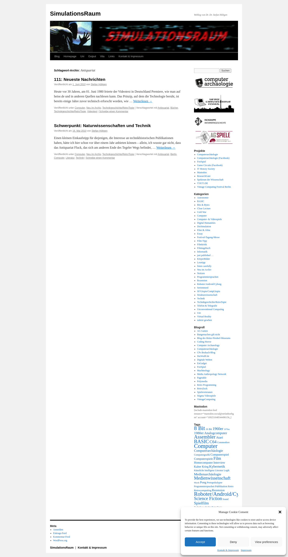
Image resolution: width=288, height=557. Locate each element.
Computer (80, 107)
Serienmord (202, 287)
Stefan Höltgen (99, 84)
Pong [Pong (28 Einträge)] (203, 482)
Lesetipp (201, 262)
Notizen (201, 273)
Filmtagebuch (203, 248)
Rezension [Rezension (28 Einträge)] (218, 490)
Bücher (174, 107)
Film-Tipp (202, 240)
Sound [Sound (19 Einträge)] (226, 499)
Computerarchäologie (207, 154)
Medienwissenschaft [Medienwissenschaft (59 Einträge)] (212, 478)
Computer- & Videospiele (209, 219)
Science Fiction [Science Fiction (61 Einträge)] (208, 498)
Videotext (92, 111)
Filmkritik (202, 244)
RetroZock (202, 388)
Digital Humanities (206, 222)
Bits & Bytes (203, 204)
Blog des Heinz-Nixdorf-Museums (214, 338)
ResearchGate (204, 176)
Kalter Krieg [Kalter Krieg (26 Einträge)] (201, 466)
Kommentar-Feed (61, 536)
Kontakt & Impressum (228, 550)
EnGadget (202, 363)
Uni (82, 56)
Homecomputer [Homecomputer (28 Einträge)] (203, 462)
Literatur (70, 157)
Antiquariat (163, 107)
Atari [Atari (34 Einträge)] (219, 437)
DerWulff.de (203, 356)
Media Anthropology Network (211, 374)
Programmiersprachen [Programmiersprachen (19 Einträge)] (204, 486)
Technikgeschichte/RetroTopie (118, 107)
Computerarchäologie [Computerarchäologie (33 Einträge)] (208, 451)
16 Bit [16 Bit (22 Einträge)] (209, 429)
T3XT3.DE (202, 183)
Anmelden (58, 529)
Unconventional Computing (210, 309)
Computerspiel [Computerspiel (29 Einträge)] (219, 454)
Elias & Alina (203, 230)
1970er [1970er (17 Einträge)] (227, 429)
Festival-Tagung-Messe (208, 237)
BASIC (200, 201)
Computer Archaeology (208, 345)
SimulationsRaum (75, 13)
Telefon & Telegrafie (207, 305)
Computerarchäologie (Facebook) (213, 158)
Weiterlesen (142, 101)
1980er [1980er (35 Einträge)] (199, 433)
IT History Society (206, 168)
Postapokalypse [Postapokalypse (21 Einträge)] (214, 482)
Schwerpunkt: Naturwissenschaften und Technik (102, 125)
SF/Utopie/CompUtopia (208, 291)
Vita (102, 56)
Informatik (202, 251)
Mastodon (202, 172)
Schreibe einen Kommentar (113, 111)
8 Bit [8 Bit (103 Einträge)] (199, 428)
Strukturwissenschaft (207, 295)
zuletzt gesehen (204, 320)
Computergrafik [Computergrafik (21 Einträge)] (202, 454)
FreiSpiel (201, 161)
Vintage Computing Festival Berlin (214, 186)
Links (111, 56)
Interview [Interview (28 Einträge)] (219, 462)
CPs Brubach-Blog (206, 352)
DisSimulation (204, 226)
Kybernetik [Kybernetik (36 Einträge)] (217, 466)
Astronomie (203, 197)
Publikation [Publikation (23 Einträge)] (221, 486)
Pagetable (202, 377)
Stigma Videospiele (206, 395)
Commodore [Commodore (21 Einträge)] (223, 442)
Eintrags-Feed (60, 533)
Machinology (203, 370)
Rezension (202, 280)
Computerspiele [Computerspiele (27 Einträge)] (203, 458)
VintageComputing (206, 399)
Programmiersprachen (207, 276)
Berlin (173, 154)
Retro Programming (206, 385)
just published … (205, 255)
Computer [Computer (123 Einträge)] (205, 446)
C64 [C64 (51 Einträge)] (212, 441)
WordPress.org (60, 540)
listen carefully (204, 266)
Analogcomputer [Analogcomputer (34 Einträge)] (215, 433)
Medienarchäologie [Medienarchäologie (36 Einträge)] (207, 474)
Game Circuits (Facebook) (210, 165)
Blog (57, 56)
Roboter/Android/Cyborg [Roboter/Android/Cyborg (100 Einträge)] (221, 494)
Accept (200, 542)
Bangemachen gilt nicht (208, 334)
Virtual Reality (204, 316)
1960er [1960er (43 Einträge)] (218, 429)
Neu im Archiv (93, 107)
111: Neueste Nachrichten (79, 79)
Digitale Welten (204, 359)
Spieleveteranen (205, 392)
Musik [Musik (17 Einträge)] (196, 483)
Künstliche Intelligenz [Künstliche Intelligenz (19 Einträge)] (204, 470)
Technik (80, 157)
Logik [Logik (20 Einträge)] (227, 470)
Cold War (201, 212)
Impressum (246, 550)
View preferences (266, 542)
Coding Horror (204, 341)
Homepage (70, 56)
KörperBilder (203, 258)
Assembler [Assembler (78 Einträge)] (204, 437)
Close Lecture (204, 208)
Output (92, 56)
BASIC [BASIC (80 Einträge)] (201, 441)
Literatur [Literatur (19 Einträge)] (219, 470)
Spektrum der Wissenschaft (210, 179)
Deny (233, 542)
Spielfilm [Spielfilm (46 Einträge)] (201, 503)
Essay (200, 233)
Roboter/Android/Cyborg (209, 284)
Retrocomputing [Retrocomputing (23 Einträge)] (202, 490)
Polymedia (202, 381)
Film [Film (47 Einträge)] (217, 458)
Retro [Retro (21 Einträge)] (231, 486)
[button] (280, 512)
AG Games (202, 331)
